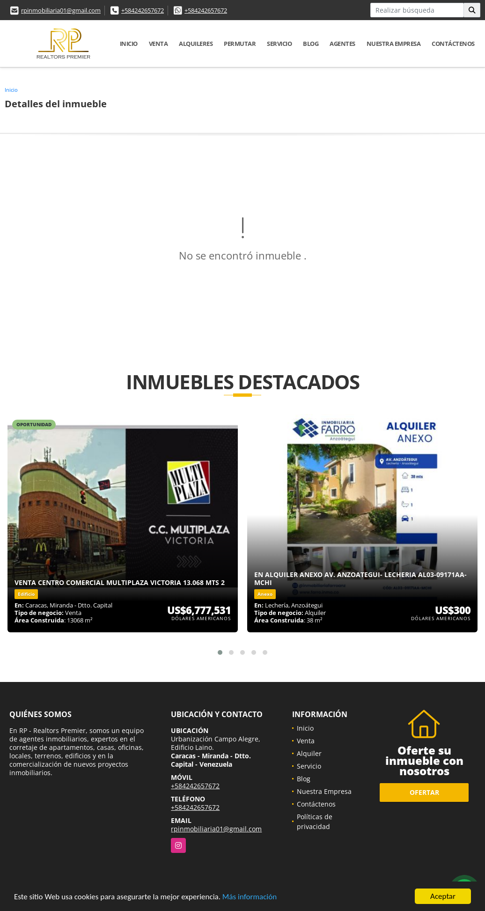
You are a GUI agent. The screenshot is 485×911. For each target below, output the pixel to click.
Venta (158, 43)
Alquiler (309, 753)
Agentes (342, 43)
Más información (249, 897)
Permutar (240, 43)
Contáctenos (453, 43)
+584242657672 (142, 10)
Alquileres (196, 43)
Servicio (279, 43)
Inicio (129, 43)
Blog (310, 43)
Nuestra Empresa (394, 43)
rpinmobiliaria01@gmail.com (61, 10)
